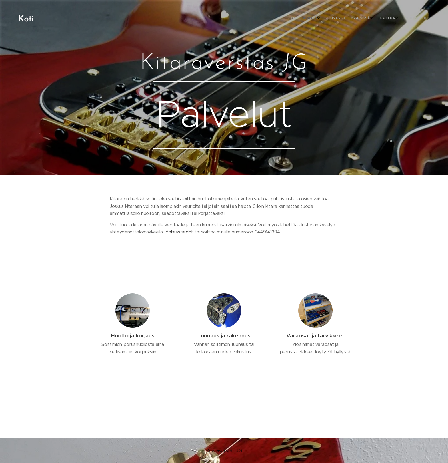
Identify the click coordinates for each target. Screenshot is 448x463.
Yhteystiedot (178, 232)
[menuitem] (389, 18)
